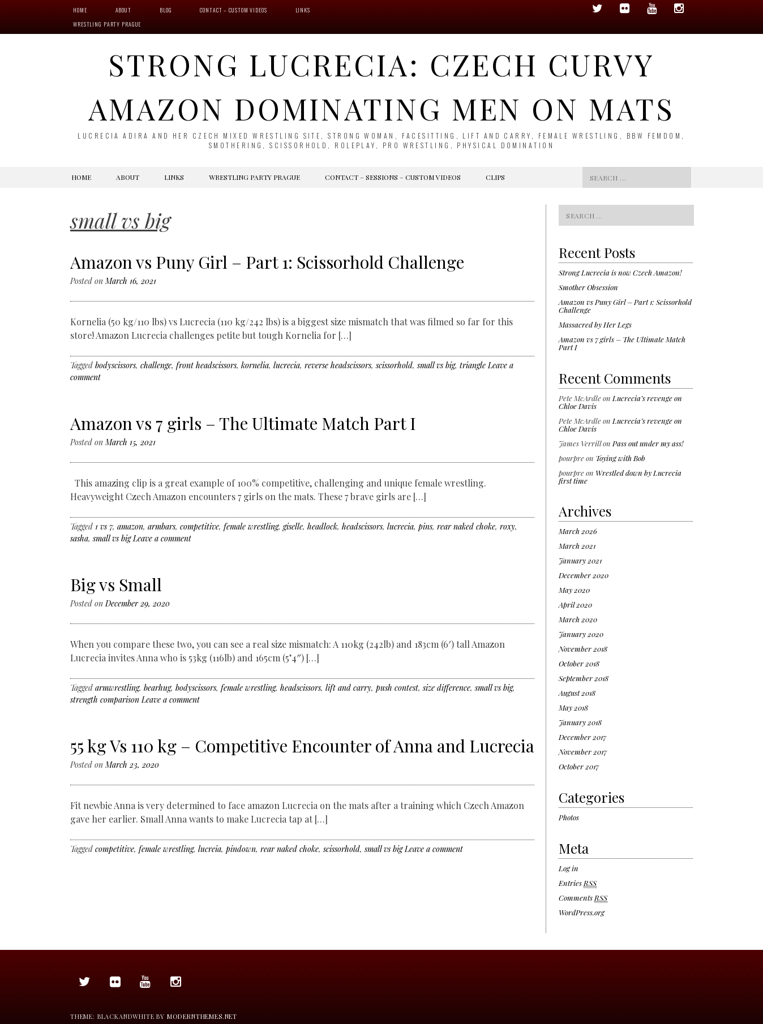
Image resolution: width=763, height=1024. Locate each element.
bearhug (157, 687)
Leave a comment (162, 538)
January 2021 (580, 560)
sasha (79, 538)
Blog (166, 10)
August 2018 (577, 693)
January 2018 (580, 722)
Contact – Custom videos (233, 10)
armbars (161, 526)
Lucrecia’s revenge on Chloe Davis (620, 402)
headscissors (362, 526)
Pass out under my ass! (647, 443)
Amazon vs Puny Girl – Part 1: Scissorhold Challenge (267, 262)
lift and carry (348, 687)
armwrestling (117, 687)
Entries (578, 883)
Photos (569, 817)
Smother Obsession (588, 287)
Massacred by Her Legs (595, 324)
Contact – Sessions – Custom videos (393, 177)
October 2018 (579, 663)
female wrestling (251, 526)
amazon (130, 526)
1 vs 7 (104, 526)
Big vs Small (116, 584)
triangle (473, 365)
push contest (397, 687)
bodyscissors (115, 365)
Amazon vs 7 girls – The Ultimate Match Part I (243, 423)
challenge (156, 365)
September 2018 (583, 678)
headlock (322, 526)
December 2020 (583, 575)
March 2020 (578, 619)
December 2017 (582, 737)
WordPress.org (582, 912)
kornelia (255, 365)
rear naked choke (466, 526)
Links (302, 10)
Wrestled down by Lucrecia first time (620, 476)
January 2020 (581, 634)
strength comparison (104, 699)
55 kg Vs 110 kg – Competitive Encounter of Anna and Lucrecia (302, 745)
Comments (583, 898)
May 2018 (573, 707)
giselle (293, 526)
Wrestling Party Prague (107, 24)
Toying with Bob (620, 458)
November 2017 (583, 751)
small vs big (436, 365)
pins (425, 526)
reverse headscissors (338, 365)
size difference (446, 687)
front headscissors (206, 365)
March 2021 (577, 545)
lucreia (209, 849)
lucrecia (286, 365)
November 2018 (583, 648)
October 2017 (579, 766)
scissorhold (394, 365)
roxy (507, 526)
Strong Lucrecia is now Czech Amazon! (620, 272)
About (123, 10)
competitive (199, 526)
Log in (568, 868)
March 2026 (578, 531)
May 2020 (574, 590)
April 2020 (575, 604)
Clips (495, 177)
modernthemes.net (202, 1016)
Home (80, 10)
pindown (241, 849)
